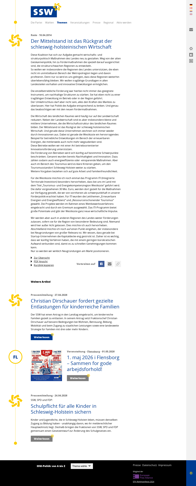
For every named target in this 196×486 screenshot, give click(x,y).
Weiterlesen (43, 336)
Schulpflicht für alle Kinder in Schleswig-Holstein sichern (63, 409)
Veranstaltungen (80, 22)
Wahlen (49, 22)
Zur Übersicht (40, 258)
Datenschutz (149, 465)
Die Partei (36, 22)
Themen (62, 22)
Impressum (165, 465)
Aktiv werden (124, 22)
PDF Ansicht (39, 261)
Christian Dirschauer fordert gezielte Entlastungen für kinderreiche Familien (75, 304)
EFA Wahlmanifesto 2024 (143, 481)
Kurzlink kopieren (42, 265)
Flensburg (93, 351)
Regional (108, 22)
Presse (96, 22)
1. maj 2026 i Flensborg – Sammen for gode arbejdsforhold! (93, 363)
